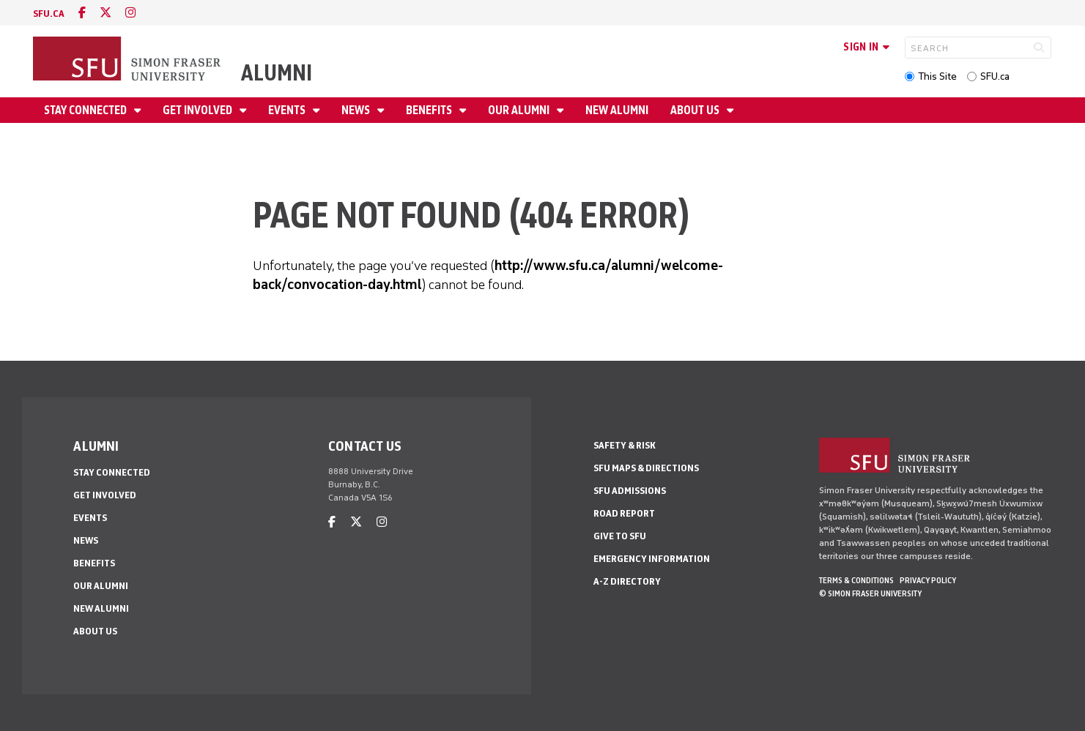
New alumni (616, 110)
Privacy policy (928, 580)
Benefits (430, 110)
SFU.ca (995, 76)
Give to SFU (619, 536)
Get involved (198, 110)
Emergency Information (651, 558)
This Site (937, 76)
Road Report (624, 513)
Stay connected (86, 110)
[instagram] (130, 13)
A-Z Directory (627, 581)
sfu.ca (48, 13)
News (356, 110)
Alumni (276, 72)
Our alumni (520, 110)
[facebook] (82, 13)
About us (696, 110)
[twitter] (105, 13)
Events (288, 110)
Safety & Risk (624, 445)
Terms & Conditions (856, 580)
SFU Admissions (629, 490)
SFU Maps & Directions (646, 468)
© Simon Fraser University (870, 593)
